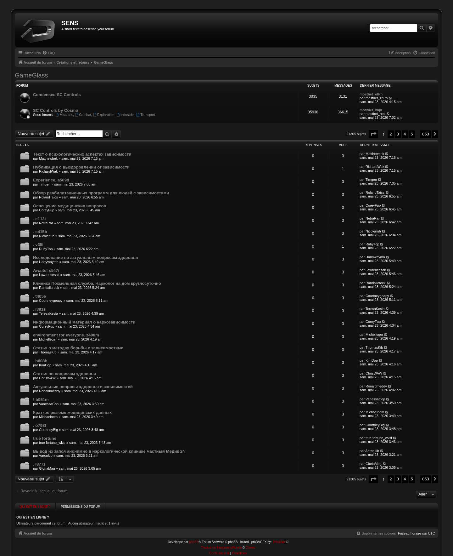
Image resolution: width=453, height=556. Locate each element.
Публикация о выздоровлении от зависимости (81, 167)
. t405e (39, 296)
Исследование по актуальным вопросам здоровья (85, 257)
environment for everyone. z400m (66, 335)
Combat (83, 115)
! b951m (41, 399)
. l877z (39, 464)
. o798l (39, 425)
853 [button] (425, 134)
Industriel (125, 115)
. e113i (39, 218)
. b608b (40, 360)
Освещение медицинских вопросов (69, 205)
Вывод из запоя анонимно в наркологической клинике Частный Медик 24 (109, 451)
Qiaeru (250, 541)
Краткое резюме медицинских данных (72, 412)
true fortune (44, 438)
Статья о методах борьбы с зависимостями (78, 348)
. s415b (40, 231)
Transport (145, 115)
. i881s (39, 309)
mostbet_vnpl (371, 110)
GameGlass (31, 75)
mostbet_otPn (371, 94)
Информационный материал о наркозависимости (84, 322)
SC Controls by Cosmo (55, 110)
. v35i (38, 244)
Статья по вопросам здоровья (64, 373)
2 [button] (390, 134)
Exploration (104, 115)
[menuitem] (48, 53)
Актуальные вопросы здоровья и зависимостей (83, 386)
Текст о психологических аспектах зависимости (82, 154)
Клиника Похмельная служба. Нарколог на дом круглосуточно (97, 283)
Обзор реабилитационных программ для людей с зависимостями (101, 193)
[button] (373, 134)
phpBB (194, 535)
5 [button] (412, 134)
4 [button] (405, 134)
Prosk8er (278, 535)
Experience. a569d (51, 180)
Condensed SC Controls (57, 94)
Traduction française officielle (221, 541)
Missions (64, 115)
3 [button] (398, 134)
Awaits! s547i (46, 270)
